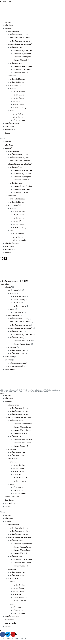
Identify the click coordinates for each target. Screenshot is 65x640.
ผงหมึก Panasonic (20, 104)
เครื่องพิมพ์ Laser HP (20, 73)
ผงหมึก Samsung (19, 107)
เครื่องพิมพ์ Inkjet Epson (22, 57)
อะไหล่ (12, 111)
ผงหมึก (13, 88)
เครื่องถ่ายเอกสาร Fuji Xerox (20, 38)
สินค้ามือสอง (9, 126)
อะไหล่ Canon (18, 117)
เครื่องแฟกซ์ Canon (17, 82)
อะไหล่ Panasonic (19, 120)
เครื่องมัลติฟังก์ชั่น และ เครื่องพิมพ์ (19, 44)
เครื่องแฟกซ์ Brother (17, 79)
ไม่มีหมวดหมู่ (9, 369)
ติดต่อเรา (8, 133)
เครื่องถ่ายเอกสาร (14, 31)
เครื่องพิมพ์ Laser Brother (22, 66)
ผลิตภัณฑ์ (8, 28)
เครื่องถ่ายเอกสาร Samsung (20, 41)
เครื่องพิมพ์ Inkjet (16, 47)
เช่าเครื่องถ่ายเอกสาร (12, 123)
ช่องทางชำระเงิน (10, 130)
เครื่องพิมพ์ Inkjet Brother (22, 50)
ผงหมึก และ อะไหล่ (14, 85)
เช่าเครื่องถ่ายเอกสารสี (15, 366)
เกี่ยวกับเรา (9, 25)
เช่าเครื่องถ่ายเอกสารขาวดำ (17, 363)
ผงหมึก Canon (18, 95)
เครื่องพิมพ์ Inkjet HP (21, 60)
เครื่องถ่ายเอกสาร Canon (19, 34)
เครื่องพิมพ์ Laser (16, 63)
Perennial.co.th (6, 1)
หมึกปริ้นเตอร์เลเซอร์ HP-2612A (14, 281)
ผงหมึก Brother (19, 92)
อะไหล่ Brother (18, 114)
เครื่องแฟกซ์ (12, 76)
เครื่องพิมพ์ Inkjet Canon (22, 54)
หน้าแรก (8, 22)
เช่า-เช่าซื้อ (8, 360)
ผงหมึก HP (17, 101)
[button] (32, 138)
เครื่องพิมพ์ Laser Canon (22, 69)
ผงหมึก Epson (18, 98)
